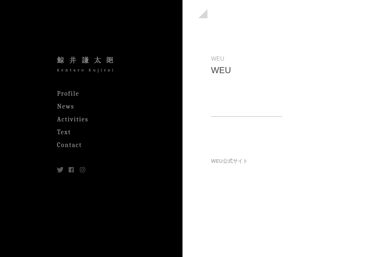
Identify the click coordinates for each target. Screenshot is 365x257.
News (65, 106)
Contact (69, 145)
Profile (68, 93)
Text (64, 132)
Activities (72, 119)
